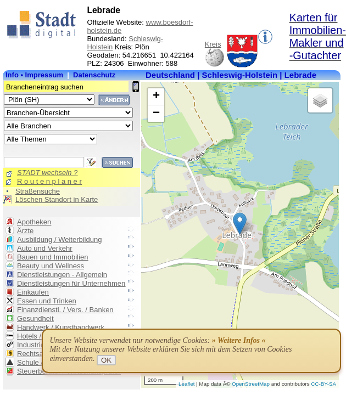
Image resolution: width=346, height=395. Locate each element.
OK (106, 360)
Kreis (213, 44)
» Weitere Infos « (239, 340)
